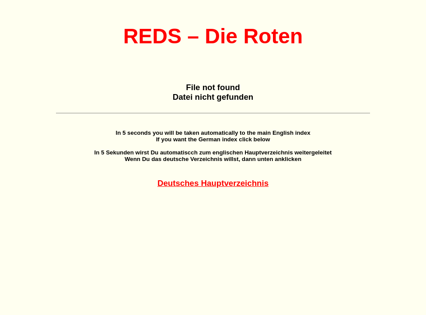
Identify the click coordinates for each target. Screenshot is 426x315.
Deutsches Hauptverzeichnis (213, 183)
